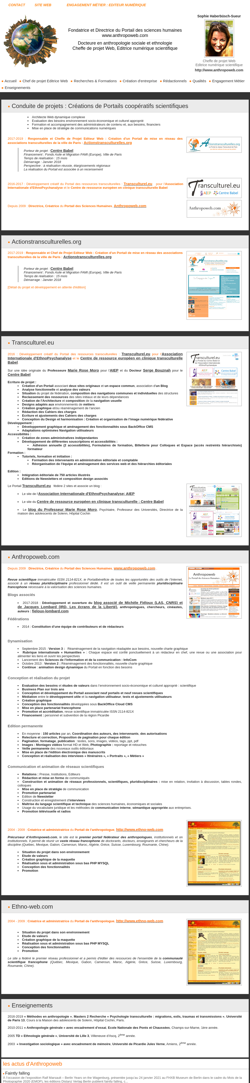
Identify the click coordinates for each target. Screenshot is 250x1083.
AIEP (108, 361)
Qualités (197, 81)
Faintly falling (15, 1060)
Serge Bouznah (148, 361)
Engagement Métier (227, 81)
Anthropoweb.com (33, 547)
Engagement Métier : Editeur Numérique (106, 5)
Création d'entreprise (138, 81)
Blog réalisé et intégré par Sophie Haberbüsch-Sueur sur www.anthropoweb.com (125, 1079)
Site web (43, 5)
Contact (16, 5)
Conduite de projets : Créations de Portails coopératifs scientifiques (93, 106)
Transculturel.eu (31, 339)
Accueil (9, 81)
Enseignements (15, 87)
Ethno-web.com (31, 894)
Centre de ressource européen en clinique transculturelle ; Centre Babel (92, 490)
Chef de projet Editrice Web (43, 81)
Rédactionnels (173, 81)
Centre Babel (60, 149)
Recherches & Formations (93, 81)
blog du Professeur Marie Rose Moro (55, 498)
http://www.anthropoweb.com (219, 70)
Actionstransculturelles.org (43, 239)
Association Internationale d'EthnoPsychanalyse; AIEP (80, 483)
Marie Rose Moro (80, 361)
